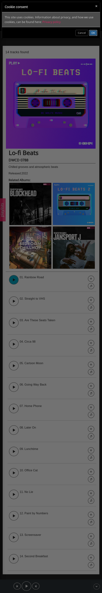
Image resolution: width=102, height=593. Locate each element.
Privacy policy (51, 22)
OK (93, 33)
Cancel (82, 33)
